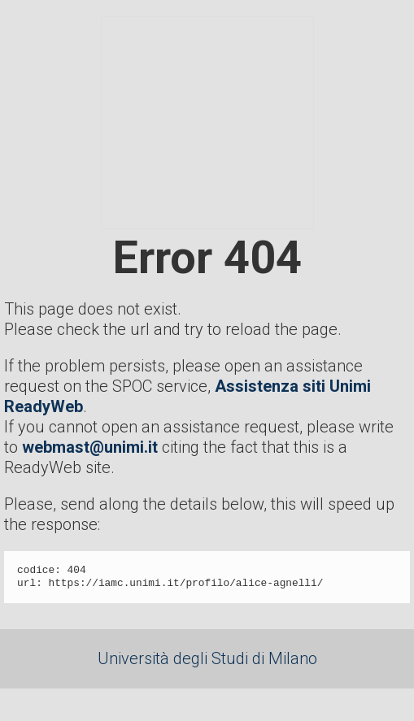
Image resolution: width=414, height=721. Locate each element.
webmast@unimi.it (90, 447)
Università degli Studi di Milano (207, 658)
